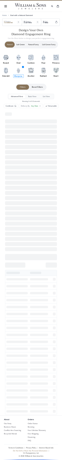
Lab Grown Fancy (49, 45)
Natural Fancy (33, 45)
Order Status (33, 424)
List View (46, 96)
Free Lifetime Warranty (37, 430)
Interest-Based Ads (46, 448)
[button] (5, 6)
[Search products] (52, 6)
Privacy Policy (31, 448)
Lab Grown (20, 45)
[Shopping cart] (58, 6)
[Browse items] (18, 22)
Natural (10, 45)
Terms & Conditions (15, 448)
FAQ (29, 441)
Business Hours (10, 427)
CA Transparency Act (31, 453)
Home (4, 15)
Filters (22, 87)
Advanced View (17, 96)
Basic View (32, 96)
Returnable (51, 106)
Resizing (31, 427)
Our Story (8, 424)
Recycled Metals (10, 434)
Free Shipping (33, 434)
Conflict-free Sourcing (12, 430)
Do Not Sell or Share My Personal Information (30, 451)
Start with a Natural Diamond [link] (21, 15)
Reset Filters (37, 87)
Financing (31, 437)
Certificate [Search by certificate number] (11, 106)
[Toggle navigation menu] (5, 6)
